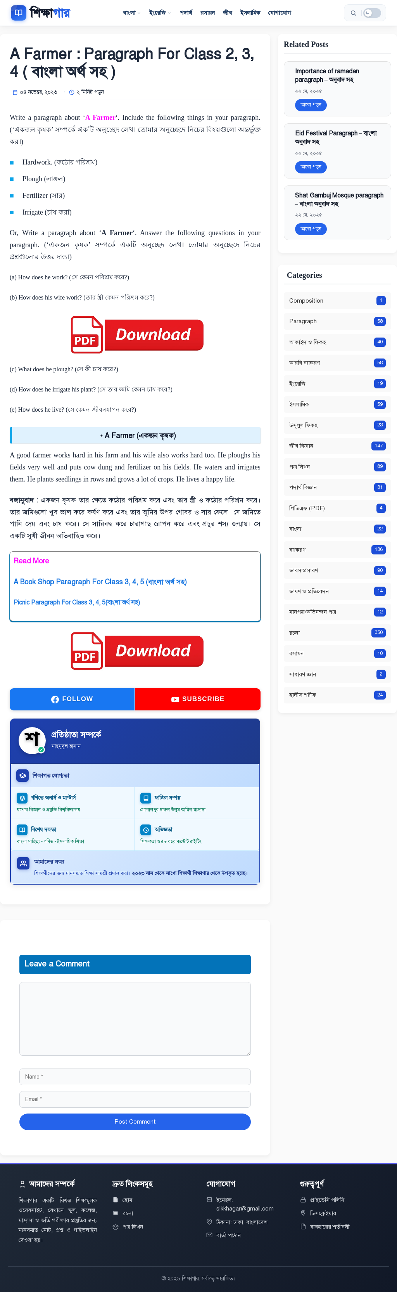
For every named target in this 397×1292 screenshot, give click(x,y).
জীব (227, 12)
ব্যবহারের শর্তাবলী (330, 1226)
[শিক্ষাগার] (40, 13)
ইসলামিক (250, 12)
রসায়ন (207, 12)
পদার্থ (186, 12)
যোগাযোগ (279, 12)
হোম (127, 1200)
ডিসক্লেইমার (323, 1213)
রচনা (128, 1213)
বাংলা (132, 12)
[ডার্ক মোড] (372, 13)
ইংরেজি (160, 12)
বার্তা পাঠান (228, 1235)
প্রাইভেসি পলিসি (327, 1200)
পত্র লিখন (133, 1226)
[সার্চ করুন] (353, 12)
